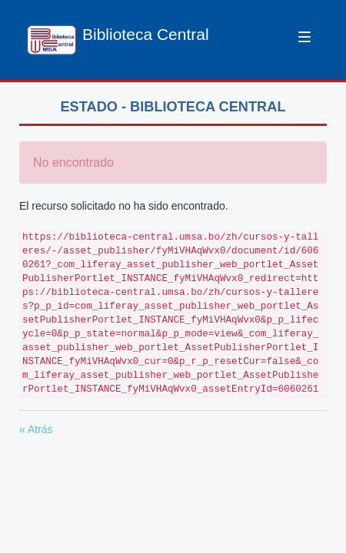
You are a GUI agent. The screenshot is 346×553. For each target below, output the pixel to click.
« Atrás (36, 429)
